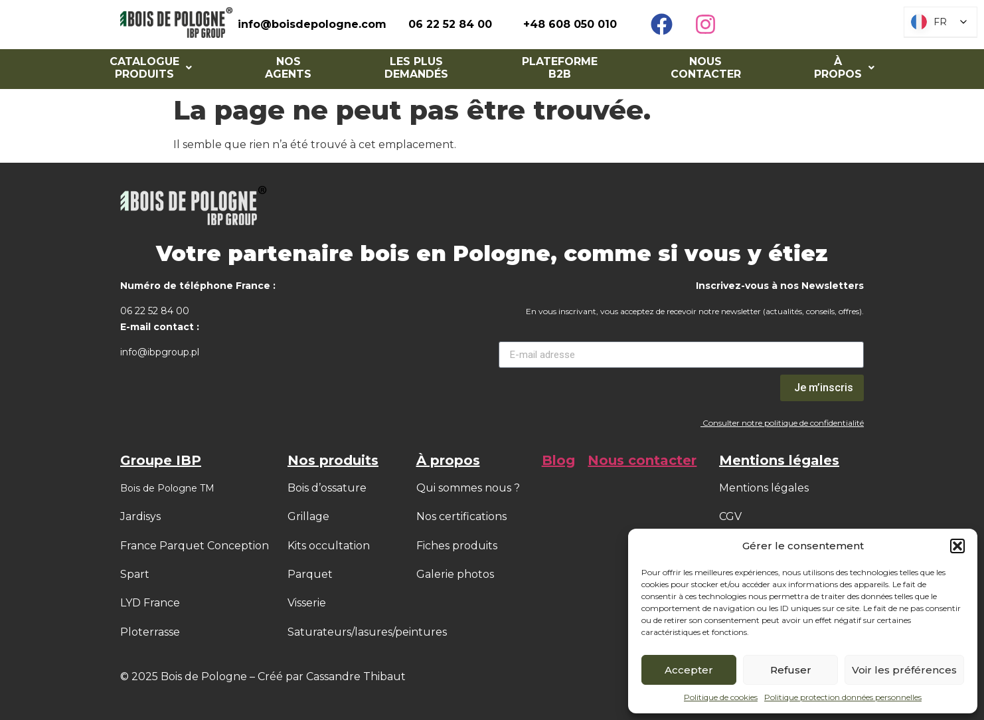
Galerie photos (455, 574)
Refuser (790, 670)
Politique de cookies (721, 697)
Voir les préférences (904, 670)
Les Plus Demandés (416, 67)
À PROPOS (844, 67)
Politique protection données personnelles (843, 697)
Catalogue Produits (151, 67)
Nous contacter (706, 67)
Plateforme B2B (560, 67)
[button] (957, 546)
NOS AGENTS (288, 67)
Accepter (689, 670)
